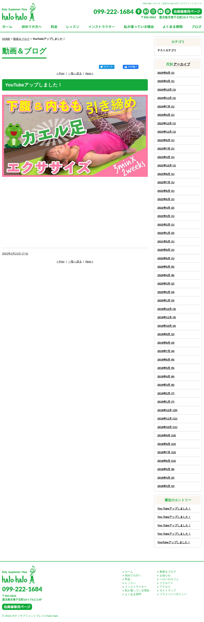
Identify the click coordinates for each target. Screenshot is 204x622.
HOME (6, 38)
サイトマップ (168, 590)
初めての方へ (133, 575)
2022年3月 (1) (165, 216)
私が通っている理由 (137, 590)
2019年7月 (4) (165, 351)
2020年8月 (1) (165, 249)
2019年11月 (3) (166, 317)
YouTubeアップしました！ (173, 542)
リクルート (166, 583)
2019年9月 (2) (165, 334)
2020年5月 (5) (165, 266)
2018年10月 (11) (167, 427)
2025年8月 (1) (165, 72)
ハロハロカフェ (169, 579)
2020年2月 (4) (165, 292)
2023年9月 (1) (165, 140)
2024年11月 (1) (166, 98)
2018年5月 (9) (165, 469)
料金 (127, 579)
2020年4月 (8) (165, 275)
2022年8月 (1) (165, 174)
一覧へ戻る (75, 73)
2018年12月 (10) (167, 410)
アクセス (165, 586)
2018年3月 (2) (165, 486)
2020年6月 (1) (165, 258)
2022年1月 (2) (165, 233)
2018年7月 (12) (166, 452)
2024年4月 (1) (165, 114)
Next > (89, 73)
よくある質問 (133, 594)
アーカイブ (181, 64)
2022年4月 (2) (165, 207)
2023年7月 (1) (165, 148)
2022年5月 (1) (165, 199)
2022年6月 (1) (165, 190)
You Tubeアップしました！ (174, 508)
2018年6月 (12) (166, 460)
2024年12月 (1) (166, 89)
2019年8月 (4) (165, 342)
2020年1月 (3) (165, 300)
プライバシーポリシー (173, 594)
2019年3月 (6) (165, 384)
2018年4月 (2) (165, 477)
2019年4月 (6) (165, 376)
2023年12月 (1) (166, 123)
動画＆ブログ (21, 38)
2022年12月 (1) (166, 165)
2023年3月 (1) (165, 157)
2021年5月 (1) (165, 241)
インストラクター (136, 586)
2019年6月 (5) (165, 359)
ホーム (129, 571)
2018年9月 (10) (166, 435)
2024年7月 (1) (165, 106)
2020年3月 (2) (165, 283)
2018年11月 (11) (167, 418)
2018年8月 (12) (166, 444)
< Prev (61, 73)
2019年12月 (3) (166, 309)
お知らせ (165, 575)
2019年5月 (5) (165, 368)
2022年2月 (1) (165, 224)
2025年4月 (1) (165, 81)
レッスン (130, 583)
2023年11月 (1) (166, 131)
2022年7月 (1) (165, 182)
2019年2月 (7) (165, 393)
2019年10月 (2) (166, 325)
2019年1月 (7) (165, 401)
